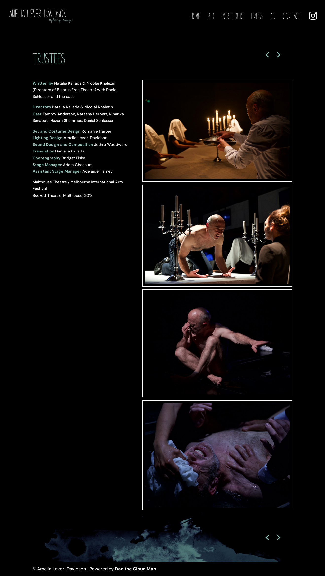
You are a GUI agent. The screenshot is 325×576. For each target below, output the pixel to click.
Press (257, 16)
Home (195, 16)
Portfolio (232, 16)
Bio (211, 16)
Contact (292, 16)
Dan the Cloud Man (135, 569)
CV (273, 16)
